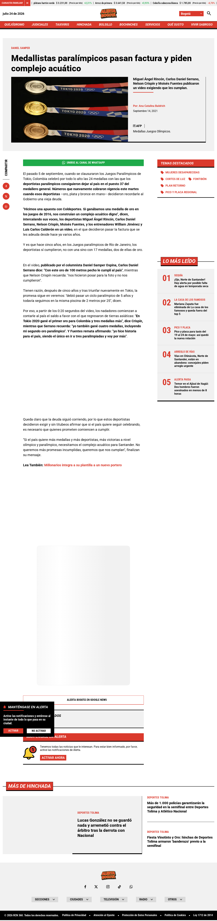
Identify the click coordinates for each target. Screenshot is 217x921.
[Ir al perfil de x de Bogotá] (96, 887)
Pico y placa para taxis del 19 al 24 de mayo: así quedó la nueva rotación (191, 335)
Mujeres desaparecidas (182, 173)
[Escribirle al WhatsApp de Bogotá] (131, 887)
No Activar (39, 730)
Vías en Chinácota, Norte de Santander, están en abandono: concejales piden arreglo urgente (191, 360)
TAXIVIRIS (62, 25)
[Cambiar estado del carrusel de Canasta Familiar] (27, 3)
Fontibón (200, 179)
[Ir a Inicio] (108, 14)
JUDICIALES (40, 25)
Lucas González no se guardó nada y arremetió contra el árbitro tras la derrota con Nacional (105, 829)
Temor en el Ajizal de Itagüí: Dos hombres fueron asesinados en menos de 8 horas (191, 388)
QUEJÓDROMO (14, 25)
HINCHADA (84, 25)
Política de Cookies (175, 916)
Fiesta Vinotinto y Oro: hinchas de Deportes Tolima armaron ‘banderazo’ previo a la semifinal (180, 842)
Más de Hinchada (30, 787)
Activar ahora (53, 758)
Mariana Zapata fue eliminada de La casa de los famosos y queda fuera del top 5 (191, 309)
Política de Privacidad (74, 916)
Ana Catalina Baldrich (152, 106)
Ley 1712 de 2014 (203, 916)
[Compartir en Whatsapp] (6, 206)
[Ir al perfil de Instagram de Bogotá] (108, 887)
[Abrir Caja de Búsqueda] (209, 13)
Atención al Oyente (104, 916)
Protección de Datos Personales (139, 916)
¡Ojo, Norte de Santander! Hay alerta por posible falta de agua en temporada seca (191, 283)
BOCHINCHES (129, 25)
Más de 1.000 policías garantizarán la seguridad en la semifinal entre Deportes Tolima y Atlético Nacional (177, 808)
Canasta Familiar (12, 3)
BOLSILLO (105, 25)
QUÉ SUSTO (175, 25)
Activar (13, 730)
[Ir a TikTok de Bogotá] (119, 887)
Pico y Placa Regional (181, 193)
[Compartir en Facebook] (6, 186)
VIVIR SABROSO (202, 25)
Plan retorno (175, 186)
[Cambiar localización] (191, 13)
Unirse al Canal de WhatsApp (83, 163)
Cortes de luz (175, 179)
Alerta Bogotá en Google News (83, 700)
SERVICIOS (152, 25)
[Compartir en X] (6, 196)
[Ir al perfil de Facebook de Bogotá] (85, 887)
